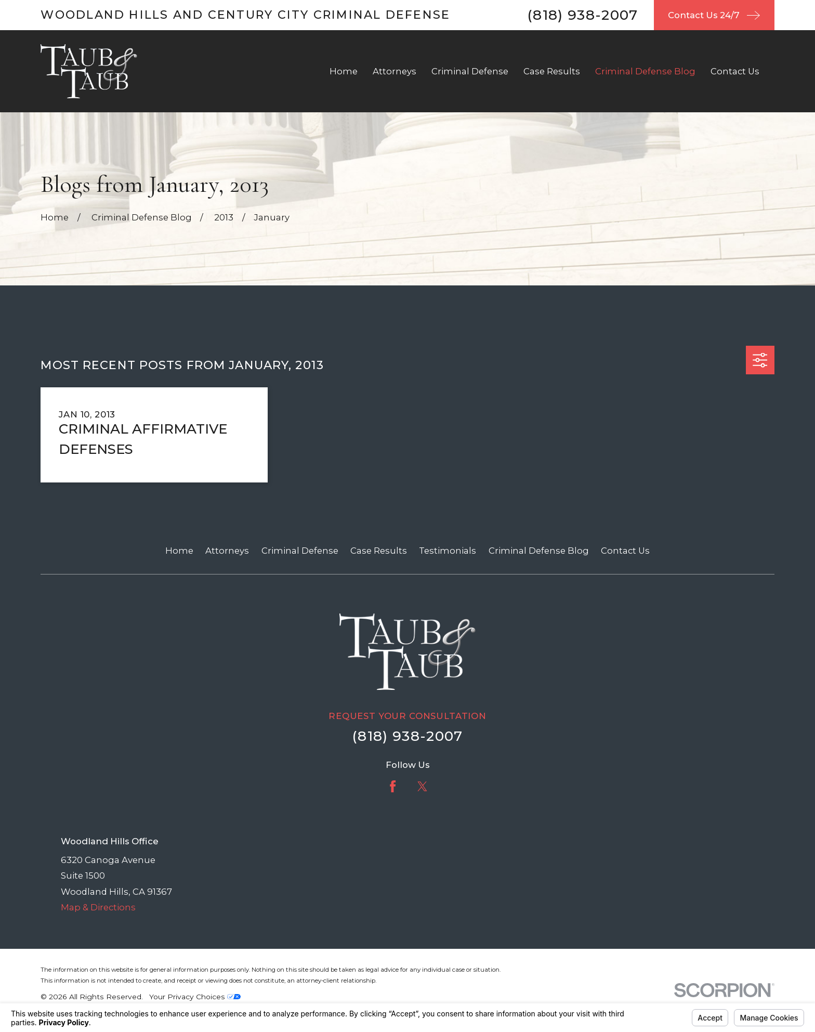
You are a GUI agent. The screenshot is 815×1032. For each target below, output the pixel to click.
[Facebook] (393, 786)
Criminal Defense (299, 550)
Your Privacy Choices (195, 996)
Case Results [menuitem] (551, 71)
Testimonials (447, 550)
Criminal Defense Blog (539, 550)
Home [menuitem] (344, 71)
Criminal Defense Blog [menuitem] (645, 71)
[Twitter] (422, 786)
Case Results (378, 550)
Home (179, 550)
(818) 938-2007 (582, 14)
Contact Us (625, 550)
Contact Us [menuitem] (735, 71)
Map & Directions (98, 907)
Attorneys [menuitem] (394, 71)
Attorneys (227, 550)
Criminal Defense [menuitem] (469, 71)
